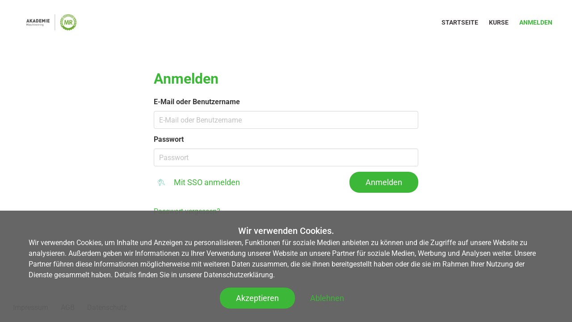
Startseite (460, 22)
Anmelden (535, 22)
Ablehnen (327, 298)
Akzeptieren (257, 298)
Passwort (169, 139)
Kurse (499, 22)
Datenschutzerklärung (238, 275)
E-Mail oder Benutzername (197, 101)
